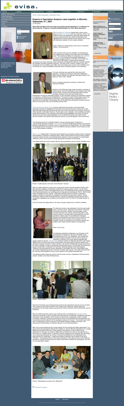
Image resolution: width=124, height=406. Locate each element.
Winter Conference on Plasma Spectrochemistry (100, 27)
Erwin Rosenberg (81, 314)
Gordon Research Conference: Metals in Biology (99, 44)
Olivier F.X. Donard (64, 34)
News (95, 57)
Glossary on (96, 9)
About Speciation (43, 15)
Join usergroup (114, 19)
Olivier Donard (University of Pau (43, 107)
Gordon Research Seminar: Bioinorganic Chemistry (99, 34)
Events (95, 18)
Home (119, 9)
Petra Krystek (58, 123)
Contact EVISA (105, 9)
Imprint (57, 399)
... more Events (97, 53)
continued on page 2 (41, 387)
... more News (96, 93)
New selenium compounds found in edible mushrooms (100, 80)
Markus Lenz (36, 134)
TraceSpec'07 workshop (63, 32)
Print (89, 9)
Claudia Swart (53, 241)
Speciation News (55, 15)
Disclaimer (65, 399)
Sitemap (113, 9)
